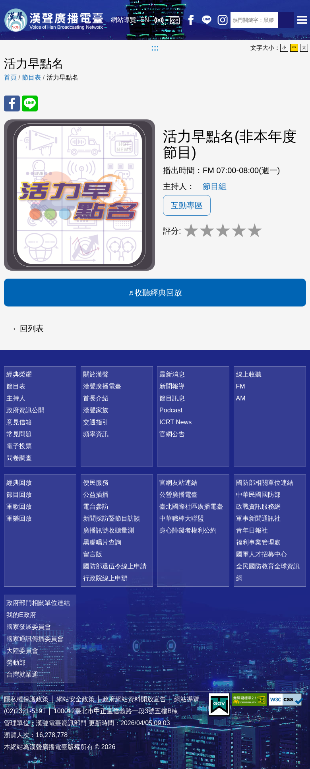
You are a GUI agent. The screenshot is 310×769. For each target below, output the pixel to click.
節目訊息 (172, 398)
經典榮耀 (19, 374)
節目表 (31, 77)
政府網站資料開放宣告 (134, 699)
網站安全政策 (75, 699)
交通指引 (95, 422)
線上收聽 (159, 20)
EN (144, 19)
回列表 (32, 328)
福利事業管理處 (258, 542)
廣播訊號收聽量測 (108, 530)
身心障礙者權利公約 (188, 530)
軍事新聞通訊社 (258, 518)
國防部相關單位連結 (264, 482)
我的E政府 (21, 614)
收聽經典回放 (158, 292)
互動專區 (187, 205)
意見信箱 (19, 422)
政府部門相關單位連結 (38, 602)
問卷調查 (19, 458)
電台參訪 (95, 506)
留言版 (92, 554)
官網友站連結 (178, 482)
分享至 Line (30, 103)
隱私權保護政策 (26, 699)
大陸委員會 (22, 650)
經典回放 (175, 20)
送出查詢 (286, 20)
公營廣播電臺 (178, 494)
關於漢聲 (95, 374)
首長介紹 (95, 398)
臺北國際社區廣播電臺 (191, 506)
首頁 (10, 77)
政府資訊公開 (25, 410)
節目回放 (19, 494)
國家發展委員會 (28, 626)
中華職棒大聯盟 (181, 518)
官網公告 (172, 434)
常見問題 (19, 434)
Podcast (170, 410)
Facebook (191, 20)
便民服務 (95, 482)
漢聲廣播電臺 (53, 20)
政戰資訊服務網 (258, 506)
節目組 (215, 186)
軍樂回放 (19, 518)
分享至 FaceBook (12, 103)
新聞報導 (172, 386)
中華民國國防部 (258, 494)
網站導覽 (123, 19)
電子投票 (19, 446)
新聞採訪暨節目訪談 (111, 518)
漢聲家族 (95, 410)
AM (241, 398)
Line (207, 20)
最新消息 (172, 374)
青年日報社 (252, 530)
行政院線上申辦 (105, 578)
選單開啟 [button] (302, 20)
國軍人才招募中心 (261, 554)
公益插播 (95, 494)
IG (223, 20)
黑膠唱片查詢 (102, 542)
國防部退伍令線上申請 (115, 566)
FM (240, 386)
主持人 (15, 398)
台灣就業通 (22, 674)
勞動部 (15, 662)
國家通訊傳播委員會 (35, 638)
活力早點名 (62, 77)
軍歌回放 (19, 506)
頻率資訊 (95, 434)
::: (155, 47)
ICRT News (175, 422)
